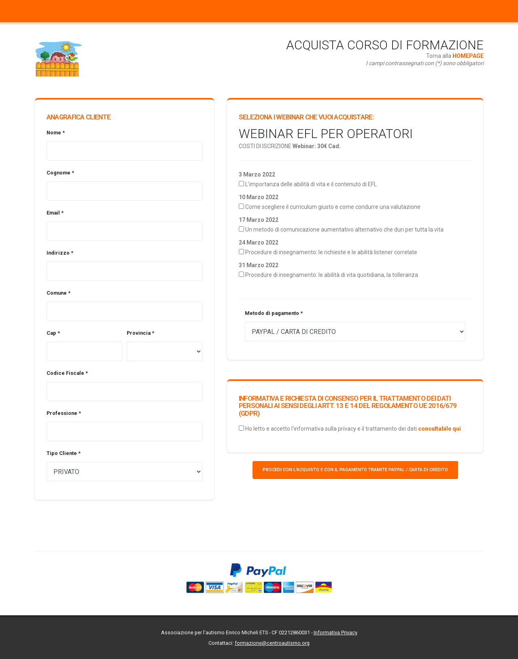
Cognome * (60, 173)
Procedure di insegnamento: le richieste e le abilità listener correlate (331, 252)
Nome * (56, 133)
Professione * (64, 413)
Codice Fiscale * (67, 373)
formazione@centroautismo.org (272, 643)
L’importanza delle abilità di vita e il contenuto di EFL (311, 184)
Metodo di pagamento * (274, 313)
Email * (55, 213)
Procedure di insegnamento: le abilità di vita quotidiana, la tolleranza (331, 275)
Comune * (58, 293)
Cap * (53, 333)
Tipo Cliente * (64, 453)
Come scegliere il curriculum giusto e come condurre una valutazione (332, 207)
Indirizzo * (60, 253)
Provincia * (140, 333)
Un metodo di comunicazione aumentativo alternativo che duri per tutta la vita (344, 229)
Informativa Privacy (335, 632)
